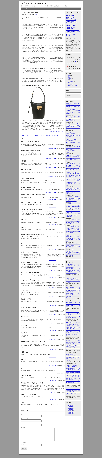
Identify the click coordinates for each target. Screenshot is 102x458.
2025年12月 (70, 410)
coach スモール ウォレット (52, 135)
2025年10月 (70, 413)
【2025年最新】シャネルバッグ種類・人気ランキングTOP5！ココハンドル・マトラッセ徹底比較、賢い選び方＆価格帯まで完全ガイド (73, 213)
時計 (69, 75)
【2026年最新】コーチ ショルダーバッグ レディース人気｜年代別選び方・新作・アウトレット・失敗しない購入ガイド (73, 158)
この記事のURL (53, 131)
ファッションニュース (73, 85)
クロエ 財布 (69, 18)
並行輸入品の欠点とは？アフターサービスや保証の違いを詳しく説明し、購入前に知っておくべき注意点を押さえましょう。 (73, 357)
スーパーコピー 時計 (71, 20)
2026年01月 (70, 409)
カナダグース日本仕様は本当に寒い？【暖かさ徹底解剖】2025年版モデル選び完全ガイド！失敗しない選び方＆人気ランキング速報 (73, 229)
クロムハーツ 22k (70, 17)
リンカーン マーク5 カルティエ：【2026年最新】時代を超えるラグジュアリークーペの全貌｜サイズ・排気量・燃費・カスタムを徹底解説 (73, 166)
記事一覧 (42, 135)
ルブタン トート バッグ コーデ (35, 3)
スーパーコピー (69, 28)
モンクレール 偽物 (70, 27)
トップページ (25, 8)
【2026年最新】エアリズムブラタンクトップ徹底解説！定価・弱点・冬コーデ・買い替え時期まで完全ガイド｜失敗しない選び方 (73, 191)
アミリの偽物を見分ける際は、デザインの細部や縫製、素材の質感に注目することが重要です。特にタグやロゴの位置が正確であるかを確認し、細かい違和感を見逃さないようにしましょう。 (73, 269)
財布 (69, 77)
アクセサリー (71, 81)
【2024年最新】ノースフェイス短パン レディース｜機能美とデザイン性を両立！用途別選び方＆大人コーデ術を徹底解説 (73, 126)
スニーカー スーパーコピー (72, 30)
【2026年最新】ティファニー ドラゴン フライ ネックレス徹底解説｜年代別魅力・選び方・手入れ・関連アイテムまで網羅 (73, 149)
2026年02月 (70, 408)
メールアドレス (49, 148)
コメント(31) (61, 131)
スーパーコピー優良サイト (72, 21)
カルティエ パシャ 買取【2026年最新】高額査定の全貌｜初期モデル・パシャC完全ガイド (73, 105)
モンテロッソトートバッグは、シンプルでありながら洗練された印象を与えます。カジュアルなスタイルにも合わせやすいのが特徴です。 (73, 314)
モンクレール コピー (71, 25)
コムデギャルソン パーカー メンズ (30, 135)
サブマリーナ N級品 (70, 34)
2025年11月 (70, 412)
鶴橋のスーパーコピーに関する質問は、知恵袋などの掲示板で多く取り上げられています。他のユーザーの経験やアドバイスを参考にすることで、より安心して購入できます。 (73, 345)
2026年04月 (70, 405)
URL (55, 148)
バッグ (36, 14)
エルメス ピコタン (70, 15)
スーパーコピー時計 (70, 31)
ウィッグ (70, 84)
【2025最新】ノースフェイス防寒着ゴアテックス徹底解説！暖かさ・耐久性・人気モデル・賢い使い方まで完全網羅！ (73, 238)
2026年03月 (70, 406)
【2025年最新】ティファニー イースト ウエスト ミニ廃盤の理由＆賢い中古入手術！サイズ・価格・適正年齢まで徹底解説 (73, 182)
